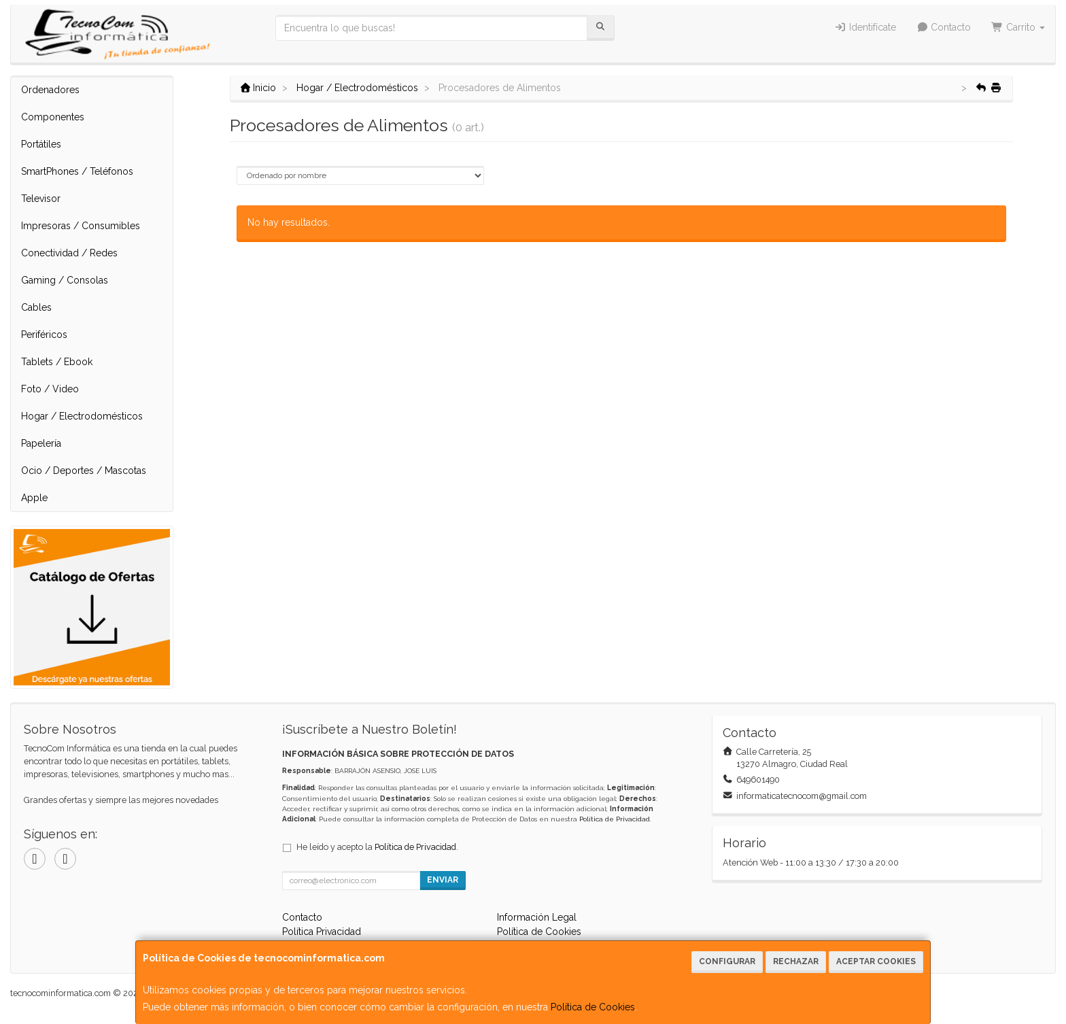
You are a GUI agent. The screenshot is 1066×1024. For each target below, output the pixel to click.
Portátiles (41, 144)
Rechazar (796, 961)
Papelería (41, 443)
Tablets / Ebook (56, 361)
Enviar (442, 880)
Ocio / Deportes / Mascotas (83, 470)
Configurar (727, 961)
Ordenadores (50, 89)
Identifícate (865, 27)
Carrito (1018, 27)
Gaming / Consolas (64, 280)
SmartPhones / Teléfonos (77, 171)
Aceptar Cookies (876, 961)
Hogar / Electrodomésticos (82, 416)
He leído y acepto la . (377, 847)
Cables (36, 307)
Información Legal (537, 917)
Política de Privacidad (614, 819)
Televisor (41, 198)
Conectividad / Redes (69, 253)
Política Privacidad (321, 931)
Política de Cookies (593, 1007)
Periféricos (44, 334)
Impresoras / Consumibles (80, 225)
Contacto (944, 27)
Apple (34, 497)
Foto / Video (50, 388)
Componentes (52, 117)
